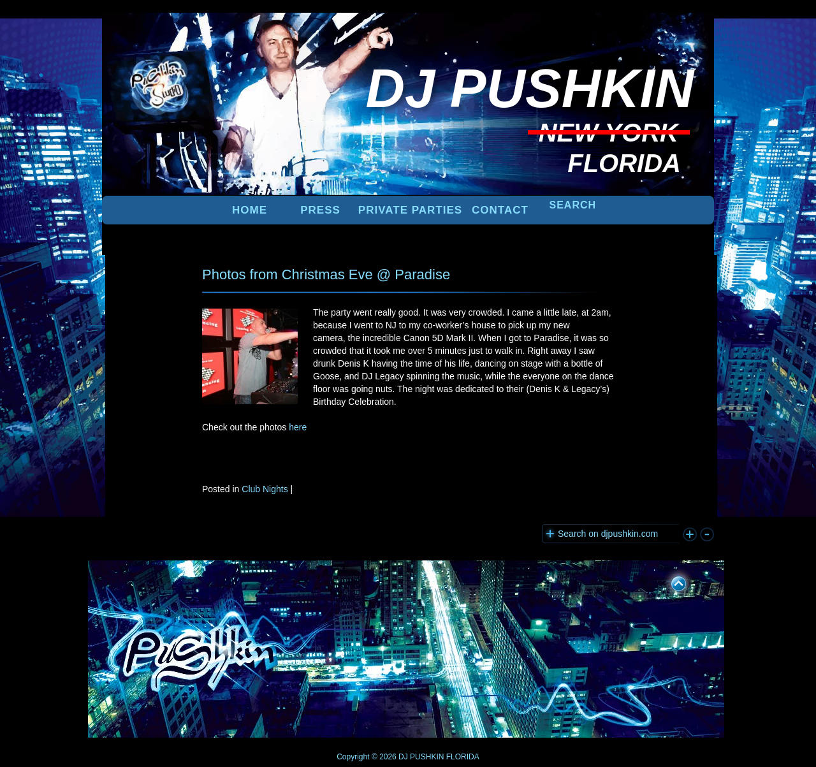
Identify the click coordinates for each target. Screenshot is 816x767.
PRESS (320, 210)
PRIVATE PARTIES (410, 210)
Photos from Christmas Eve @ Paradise (326, 274)
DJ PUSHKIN (420, 756)
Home (249, 210)
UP (670, 581)
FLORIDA (462, 756)
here (298, 427)
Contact (500, 210)
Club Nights (265, 489)
